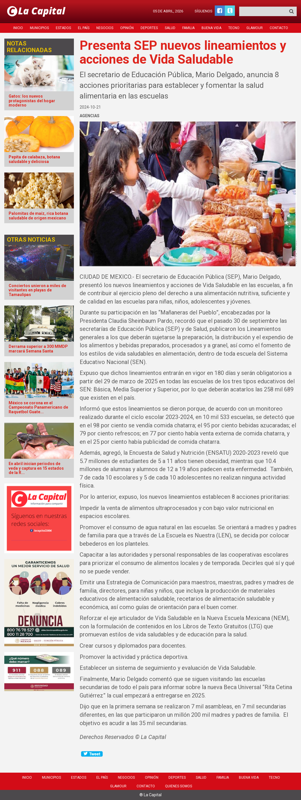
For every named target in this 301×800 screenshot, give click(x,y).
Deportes (149, 28)
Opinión (127, 28)
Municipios (39, 28)
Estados (63, 28)
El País (83, 28)
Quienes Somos (178, 786)
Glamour (254, 28)
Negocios (104, 28)
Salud (170, 28)
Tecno (233, 28)
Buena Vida (211, 28)
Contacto (279, 28)
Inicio (18, 28)
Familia (188, 28)
